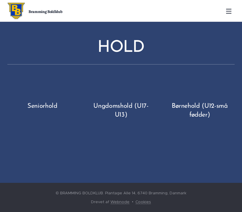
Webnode (120, 201)
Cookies (143, 201)
